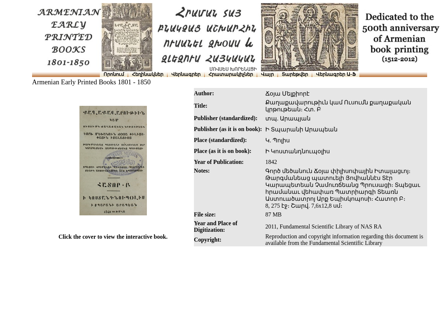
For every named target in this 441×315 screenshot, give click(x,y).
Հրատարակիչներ (230, 74)
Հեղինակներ (147, 74)
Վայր (267, 74)
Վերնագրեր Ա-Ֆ (335, 74)
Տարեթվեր (295, 74)
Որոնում (114, 74)
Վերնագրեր (185, 74)
